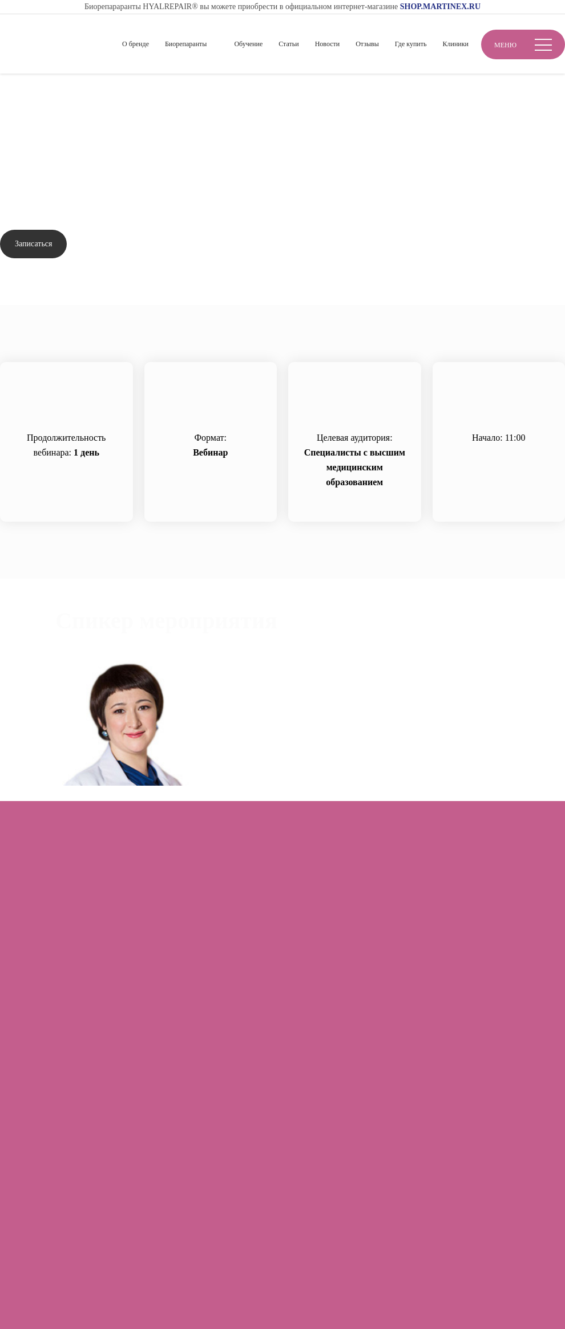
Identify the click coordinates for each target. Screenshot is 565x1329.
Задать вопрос (118, 244)
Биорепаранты (186, 44)
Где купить (411, 44)
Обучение (248, 44)
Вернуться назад (45, 125)
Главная (15, 92)
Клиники (455, 44)
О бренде (135, 44)
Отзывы (367, 44)
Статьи (288, 44)
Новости (327, 44)
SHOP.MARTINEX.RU (440, 6)
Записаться (33, 243)
